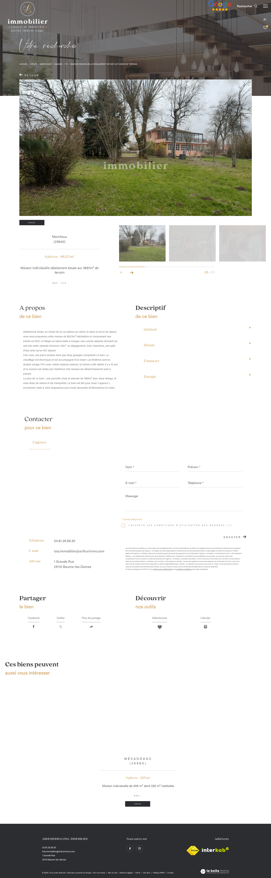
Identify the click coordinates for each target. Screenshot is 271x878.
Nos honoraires (99, 872)
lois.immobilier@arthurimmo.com (79, 550)
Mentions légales (126, 872)
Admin (138, 872)
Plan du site (112, 872)
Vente (34, 63)
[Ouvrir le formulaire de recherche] (247, 6)
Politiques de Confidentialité (162, 569)
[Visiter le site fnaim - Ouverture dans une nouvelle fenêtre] (192, 849)
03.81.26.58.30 (64, 540)
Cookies (170, 873)
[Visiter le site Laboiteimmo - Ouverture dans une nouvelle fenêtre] (214, 871)
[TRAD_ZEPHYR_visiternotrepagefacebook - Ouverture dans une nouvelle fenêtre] (130, 848)
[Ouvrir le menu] (265, 6)
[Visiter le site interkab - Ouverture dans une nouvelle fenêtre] (215, 849)
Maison (59, 63)
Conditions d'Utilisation (184, 569)
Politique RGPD (159, 872)
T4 (66, 63)
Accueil (23, 63)
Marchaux (46, 63)
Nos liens (147, 872)
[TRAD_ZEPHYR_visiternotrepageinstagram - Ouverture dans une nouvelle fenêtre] (139, 848)
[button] (131, 272)
